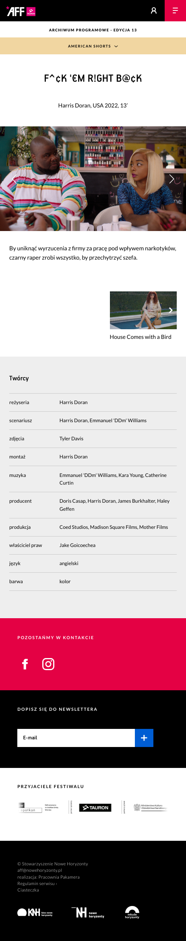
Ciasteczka (28, 890)
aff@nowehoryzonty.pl (39, 870)
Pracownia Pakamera (59, 877)
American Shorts (89, 46)
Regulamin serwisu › (37, 883)
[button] (171, 178)
